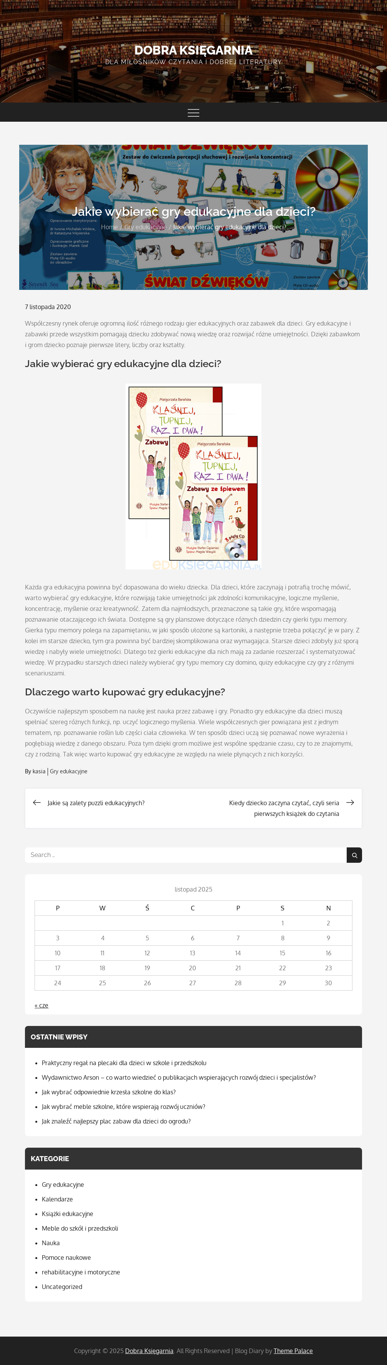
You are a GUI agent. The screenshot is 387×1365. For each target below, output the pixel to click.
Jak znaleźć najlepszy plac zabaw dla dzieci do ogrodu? (116, 1121)
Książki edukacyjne (67, 1214)
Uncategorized (62, 1287)
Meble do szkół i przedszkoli (80, 1228)
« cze (41, 1005)
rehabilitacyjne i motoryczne (81, 1272)
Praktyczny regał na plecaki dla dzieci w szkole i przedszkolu (124, 1063)
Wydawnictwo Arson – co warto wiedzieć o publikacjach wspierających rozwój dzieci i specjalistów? (179, 1077)
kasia (39, 771)
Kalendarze (57, 1199)
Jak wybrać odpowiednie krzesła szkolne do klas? (109, 1092)
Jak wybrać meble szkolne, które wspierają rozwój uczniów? (123, 1106)
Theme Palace (293, 1351)
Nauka (51, 1243)
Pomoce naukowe (66, 1257)
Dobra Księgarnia (193, 50)
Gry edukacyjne (69, 771)
